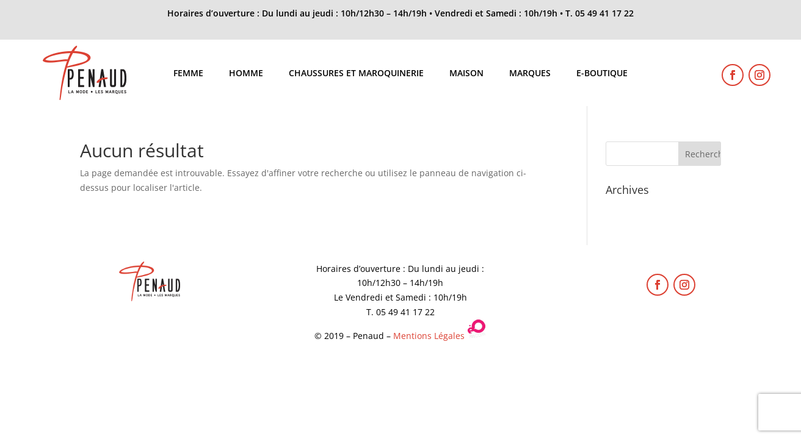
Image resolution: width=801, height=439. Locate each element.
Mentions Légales (429, 335)
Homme (246, 74)
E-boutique (602, 74)
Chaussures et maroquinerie (356, 74)
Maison (466, 74)
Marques (530, 74)
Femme (188, 74)
